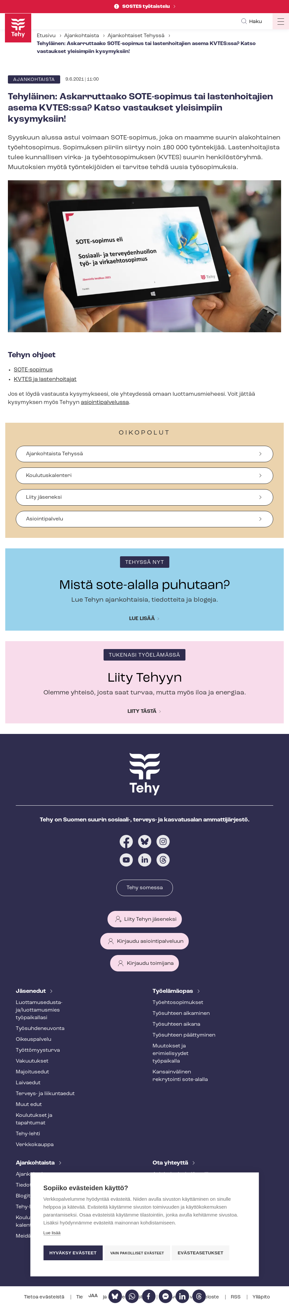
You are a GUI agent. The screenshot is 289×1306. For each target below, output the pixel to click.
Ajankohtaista (81, 35)
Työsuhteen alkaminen (181, 1013)
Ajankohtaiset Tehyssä (136, 35)
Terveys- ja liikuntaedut (45, 1093)
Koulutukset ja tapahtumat (34, 1119)
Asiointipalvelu (44, 519)
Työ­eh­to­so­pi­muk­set (178, 1002)
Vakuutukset (32, 1061)
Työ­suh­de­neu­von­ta (40, 1028)
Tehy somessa (145, 888)
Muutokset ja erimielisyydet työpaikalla (170, 1053)
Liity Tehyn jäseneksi (150, 919)
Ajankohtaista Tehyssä (54, 454)
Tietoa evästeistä (44, 1297)
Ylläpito (261, 1297)
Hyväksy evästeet (72, 1252)
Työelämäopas (173, 991)
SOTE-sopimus (33, 370)
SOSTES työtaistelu (146, 6)
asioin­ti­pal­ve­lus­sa (105, 402)
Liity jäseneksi (44, 497)
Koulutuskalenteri (49, 475)
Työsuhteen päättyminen (184, 1035)
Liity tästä (142, 711)
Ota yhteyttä (171, 1163)
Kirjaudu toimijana (150, 963)
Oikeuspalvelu (33, 1039)
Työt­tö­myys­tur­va (38, 1050)
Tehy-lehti (28, 1134)
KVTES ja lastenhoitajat (45, 379)
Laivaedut (28, 1083)
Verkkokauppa (35, 1144)
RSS (236, 1297)
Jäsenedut (31, 991)
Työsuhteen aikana (176, 1024)
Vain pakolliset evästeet (138, 1253)
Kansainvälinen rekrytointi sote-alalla (180, 1075)
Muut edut (29, 1104)
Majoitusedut (32, 1072)
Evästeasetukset (203, 1252)
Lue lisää (142, 618)
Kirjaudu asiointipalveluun (150, 941)
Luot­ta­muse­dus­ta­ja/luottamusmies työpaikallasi (39, 1010)
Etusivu (46, 35)
